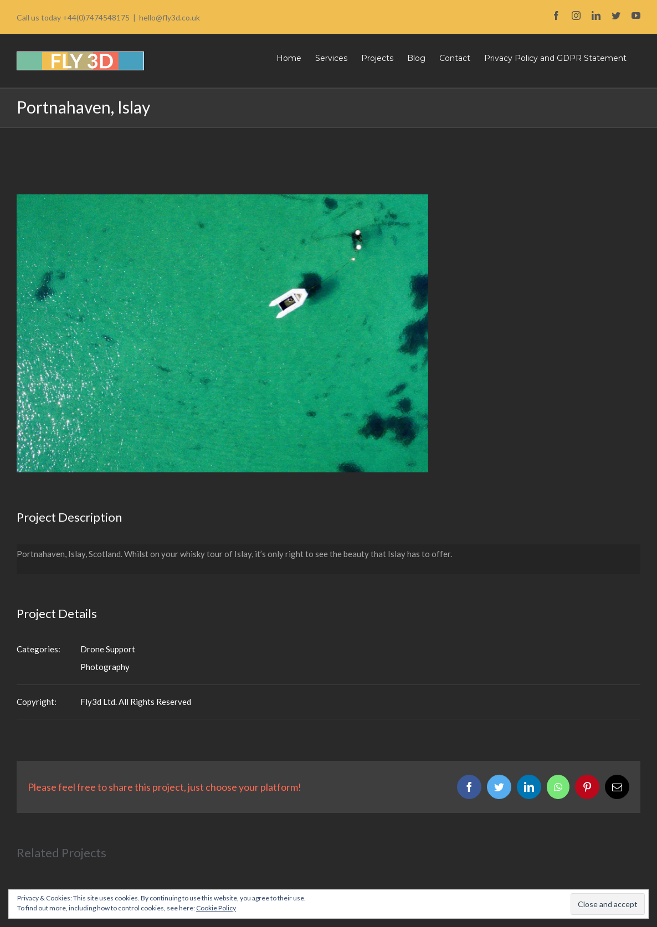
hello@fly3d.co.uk (169, 17)
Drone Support (107, 649)
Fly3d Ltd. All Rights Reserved (135, 702)
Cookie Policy (216, 908)
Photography (105, 667)
